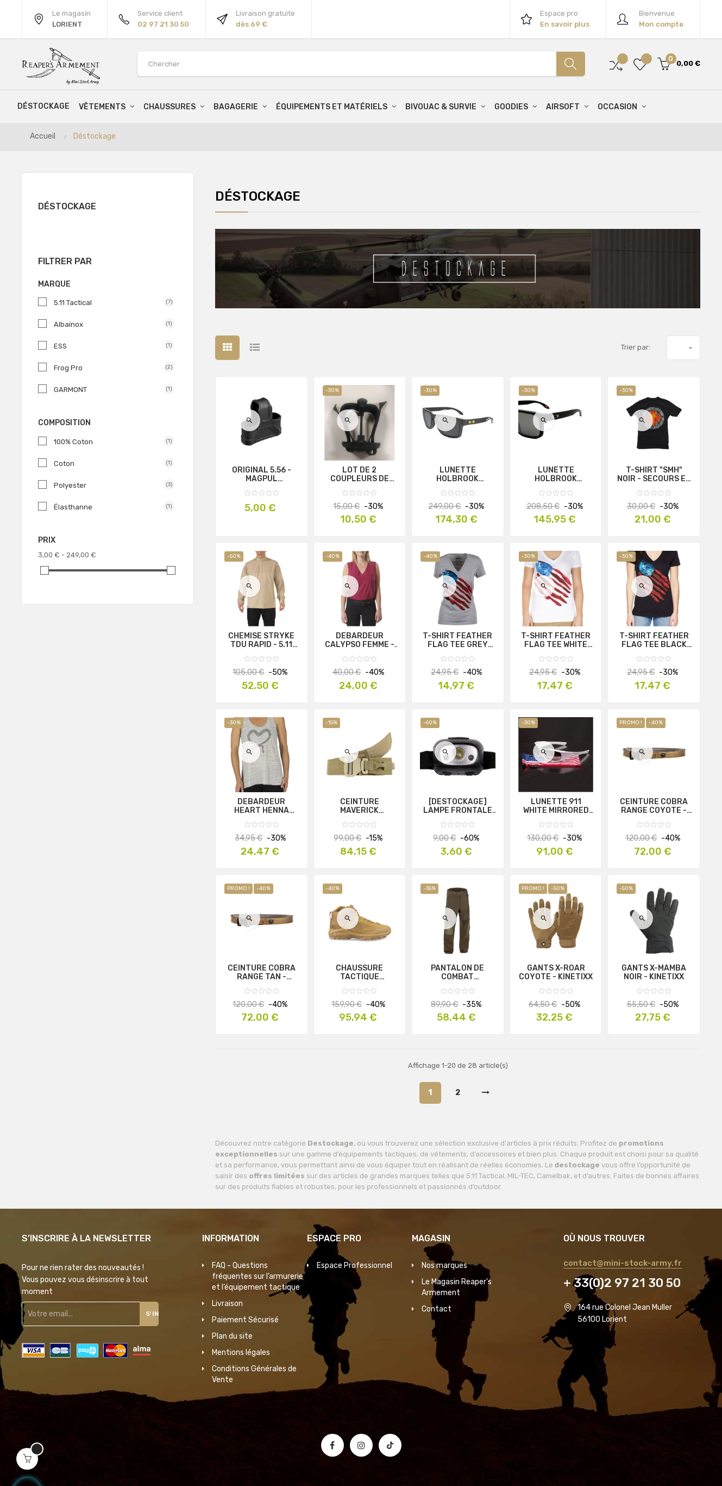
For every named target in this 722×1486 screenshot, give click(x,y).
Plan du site (232, 1336)
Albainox (110, 324)
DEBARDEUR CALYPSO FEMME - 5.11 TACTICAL (359, 640)
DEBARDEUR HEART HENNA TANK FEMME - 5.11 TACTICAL (261, 806)
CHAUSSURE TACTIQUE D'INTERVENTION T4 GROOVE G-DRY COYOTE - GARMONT (359, 972)
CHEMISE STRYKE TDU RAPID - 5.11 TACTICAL (261, 640)
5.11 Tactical (110, 302)
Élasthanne (110, 507)
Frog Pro (110, 367)
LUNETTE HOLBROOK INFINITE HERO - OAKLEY (555, 474)
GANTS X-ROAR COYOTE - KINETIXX (556, 972)
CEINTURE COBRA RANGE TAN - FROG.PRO (262, 972)
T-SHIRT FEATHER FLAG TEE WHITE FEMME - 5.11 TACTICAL (556, 640)
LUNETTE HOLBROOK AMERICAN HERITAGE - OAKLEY (458, 474)
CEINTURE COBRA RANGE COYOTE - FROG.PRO (654, 806)
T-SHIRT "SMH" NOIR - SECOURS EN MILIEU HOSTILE (654, 474)
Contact (436, 1309)
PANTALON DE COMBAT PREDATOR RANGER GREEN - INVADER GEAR (457, 972)
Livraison (227, 1303)
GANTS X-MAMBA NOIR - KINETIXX (653, 972)
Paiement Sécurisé (245, 1320)
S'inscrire (154, 1313)
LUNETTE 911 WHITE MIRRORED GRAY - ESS (556, 806)
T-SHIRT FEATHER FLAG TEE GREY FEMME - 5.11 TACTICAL (457, 640)
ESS (110, 346)
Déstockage (67, 206)
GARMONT (110, 389)
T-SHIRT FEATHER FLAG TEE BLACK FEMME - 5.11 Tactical (654, 640)
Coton (110, 463)
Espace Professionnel (354, 1265)
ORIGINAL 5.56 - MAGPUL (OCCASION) (261, 474)
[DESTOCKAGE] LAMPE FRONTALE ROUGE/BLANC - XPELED (457, 806)
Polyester (110, 485)
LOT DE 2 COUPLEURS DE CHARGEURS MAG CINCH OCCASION (360, 474)
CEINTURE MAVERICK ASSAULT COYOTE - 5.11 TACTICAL (359, 806)
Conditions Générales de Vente (254, 1374)
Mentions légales (241, 1352)
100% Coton (110, 441)
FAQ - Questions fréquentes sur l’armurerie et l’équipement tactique (257, 1276)
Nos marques (444, 1265)
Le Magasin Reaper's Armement (457, 1287)
